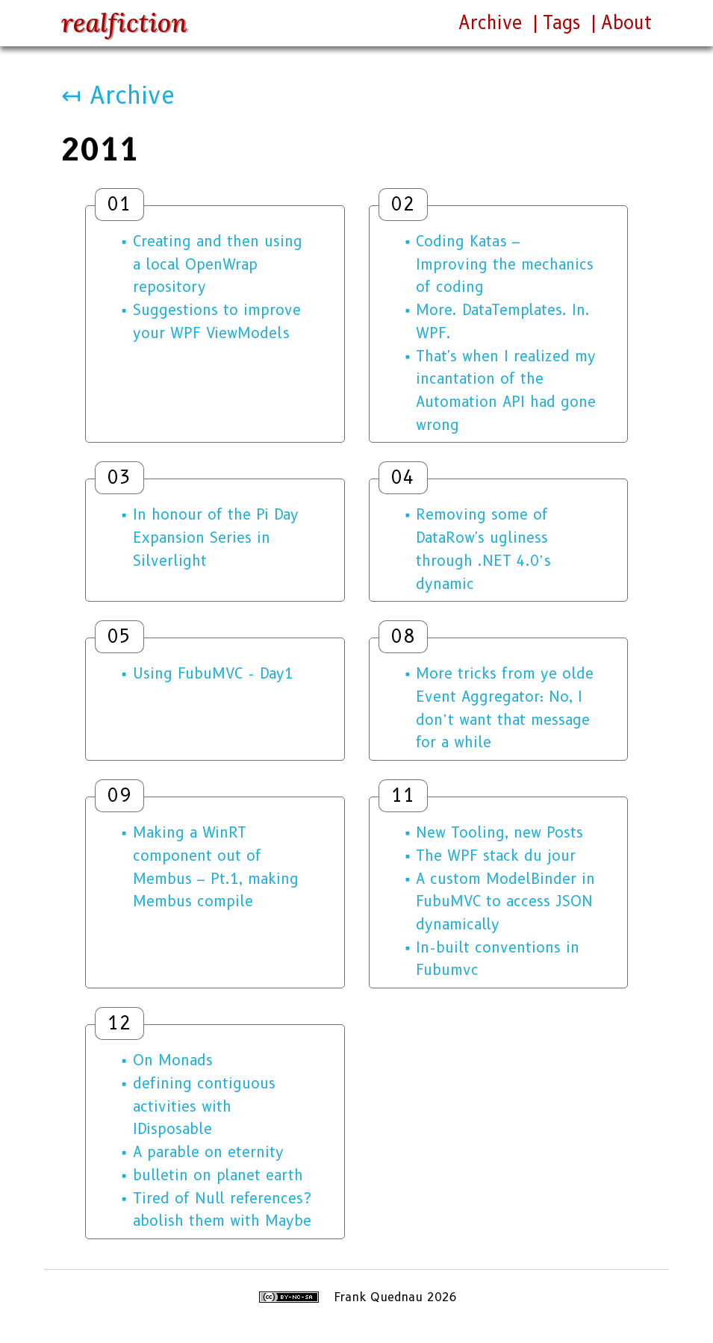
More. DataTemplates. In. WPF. (503, 321)
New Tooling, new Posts (499, 832)
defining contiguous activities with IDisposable (204, 1106)
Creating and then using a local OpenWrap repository (217, 264)
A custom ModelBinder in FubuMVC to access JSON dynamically (505, 901)
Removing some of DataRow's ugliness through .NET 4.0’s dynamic (483, 548)
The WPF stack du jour (496, 855)
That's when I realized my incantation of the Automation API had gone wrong (506, 390)
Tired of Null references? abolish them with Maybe (222, 1209)
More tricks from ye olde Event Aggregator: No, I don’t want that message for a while (505, 707)
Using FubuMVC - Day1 (213, 673)
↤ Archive (118, 95)
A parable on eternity (208, 1152)
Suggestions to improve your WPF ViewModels (217, 321)
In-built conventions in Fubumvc (497, 958)
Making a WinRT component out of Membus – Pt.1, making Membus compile (216, 866)
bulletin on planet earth (218, 1175)
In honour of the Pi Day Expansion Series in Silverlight (216, 537)
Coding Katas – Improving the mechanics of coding (505, 264)
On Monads (173, 1060)
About (626, 23)
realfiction (124, 23)
